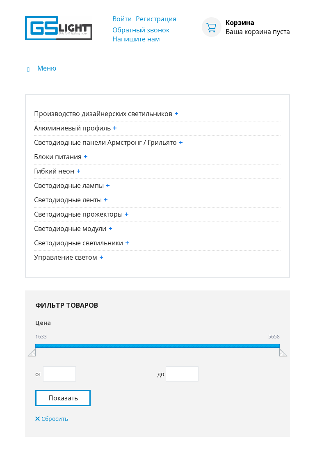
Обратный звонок (140, 29)
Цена (43, 323)
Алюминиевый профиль (75, 128)
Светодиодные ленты (71, 199)
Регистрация (156, 18)
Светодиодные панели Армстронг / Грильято (108, 142)
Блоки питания (61, 156)
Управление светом (68, 257)
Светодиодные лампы (72, 185)
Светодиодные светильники (81, 242)
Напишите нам (136, 38)
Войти (122, 18)
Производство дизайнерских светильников (106, 113)
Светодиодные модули (73, 228)
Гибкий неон (57, 171)
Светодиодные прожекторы (81, 214)
